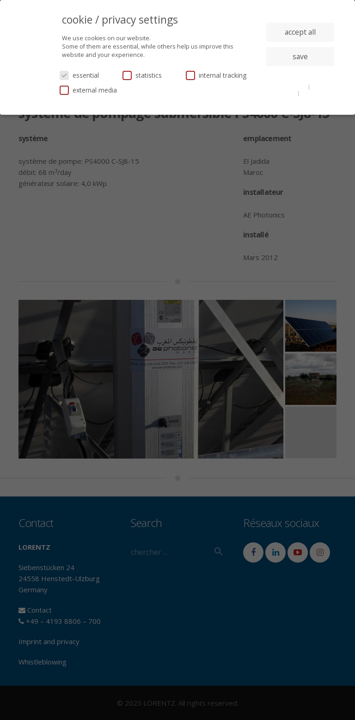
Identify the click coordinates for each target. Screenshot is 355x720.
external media (88, 90)
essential (79, 75)
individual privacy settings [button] (300, 75)
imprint (311, 93)
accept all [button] (300, 32)
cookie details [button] (289, 86)
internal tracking (216, 75)
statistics (142, 75)
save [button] (300, 56)
